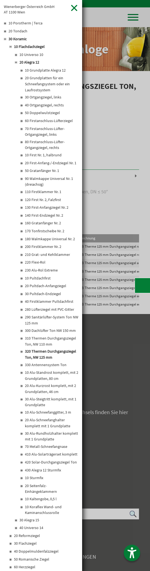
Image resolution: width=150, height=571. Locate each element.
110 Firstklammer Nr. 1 (43, 191)
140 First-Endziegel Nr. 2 (44, 215)
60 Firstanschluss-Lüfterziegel (49, 120)
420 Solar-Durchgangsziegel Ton (51, 462)
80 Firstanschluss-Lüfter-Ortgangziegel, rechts (45, 144)
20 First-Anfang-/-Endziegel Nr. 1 (50, 162)
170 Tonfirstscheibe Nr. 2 (44, 230)
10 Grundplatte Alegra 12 (45, 70)
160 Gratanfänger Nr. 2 (43, 223)
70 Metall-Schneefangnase (46, 446)
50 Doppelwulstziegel (42, 112)
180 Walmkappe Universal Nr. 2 (50, 238)
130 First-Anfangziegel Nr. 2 (46, 207)
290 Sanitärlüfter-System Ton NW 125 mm (51, 320)
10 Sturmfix (34, 477)
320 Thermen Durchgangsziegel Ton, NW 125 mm (50, 354)
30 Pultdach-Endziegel (43, 293)
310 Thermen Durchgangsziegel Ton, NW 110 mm (50, 341)
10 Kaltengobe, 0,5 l (41, 498)
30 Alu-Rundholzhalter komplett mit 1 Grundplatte (51, 436)
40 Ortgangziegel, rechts (44, 105)
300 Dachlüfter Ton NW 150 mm (50, 330)
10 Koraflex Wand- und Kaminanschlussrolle (43, 509)
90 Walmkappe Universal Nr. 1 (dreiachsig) (49, 181)
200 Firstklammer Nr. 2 (43, 246)
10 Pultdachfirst (38, 278)
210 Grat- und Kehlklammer (47, 254)
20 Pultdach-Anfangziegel (45, 285)
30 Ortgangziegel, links (43, 97)
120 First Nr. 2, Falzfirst (43, 199)
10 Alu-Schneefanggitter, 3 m (48, 412)
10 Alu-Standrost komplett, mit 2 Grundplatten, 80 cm (51, 375)
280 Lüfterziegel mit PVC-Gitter (49, 309)
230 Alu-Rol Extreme (41, 270)
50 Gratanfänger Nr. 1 (42, 170)
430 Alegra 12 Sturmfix (43, 470)
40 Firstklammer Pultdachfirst (49, 301)
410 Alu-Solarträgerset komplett (51, 454)
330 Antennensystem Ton (46, 364)
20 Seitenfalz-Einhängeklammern (41, 488)
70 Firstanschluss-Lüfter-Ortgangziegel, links (45, 131)
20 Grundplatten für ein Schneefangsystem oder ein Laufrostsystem (47, 83)
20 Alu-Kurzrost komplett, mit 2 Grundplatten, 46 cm (50, 388)
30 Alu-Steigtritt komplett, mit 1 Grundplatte (50, 402)
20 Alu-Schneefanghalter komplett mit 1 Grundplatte (47, 422)
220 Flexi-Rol (35, 262)
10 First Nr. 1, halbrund (43, 154)
